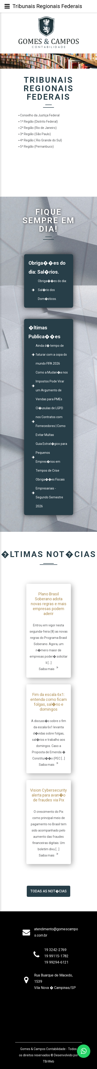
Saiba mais (48, 668)
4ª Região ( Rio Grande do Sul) (41, 140)
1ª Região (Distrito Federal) (39, 121)
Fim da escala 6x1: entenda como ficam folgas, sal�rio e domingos (48, 702)
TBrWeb (48, 1061)
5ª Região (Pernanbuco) (37, 146)
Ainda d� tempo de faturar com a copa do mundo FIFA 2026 (51, 354)
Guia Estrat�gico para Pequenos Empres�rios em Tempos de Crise (51, 457)
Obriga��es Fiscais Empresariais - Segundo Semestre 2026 (50, 493)
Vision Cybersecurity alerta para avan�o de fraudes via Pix (48, 795)
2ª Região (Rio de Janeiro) (38, 128)
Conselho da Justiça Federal (40, 115)
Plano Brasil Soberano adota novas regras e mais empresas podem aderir (48, 604)
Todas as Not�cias (48, 891)
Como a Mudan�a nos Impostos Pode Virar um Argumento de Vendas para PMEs (52, 386)
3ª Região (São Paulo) (35, 134)
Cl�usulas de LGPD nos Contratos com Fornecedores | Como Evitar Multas (51, 421)
